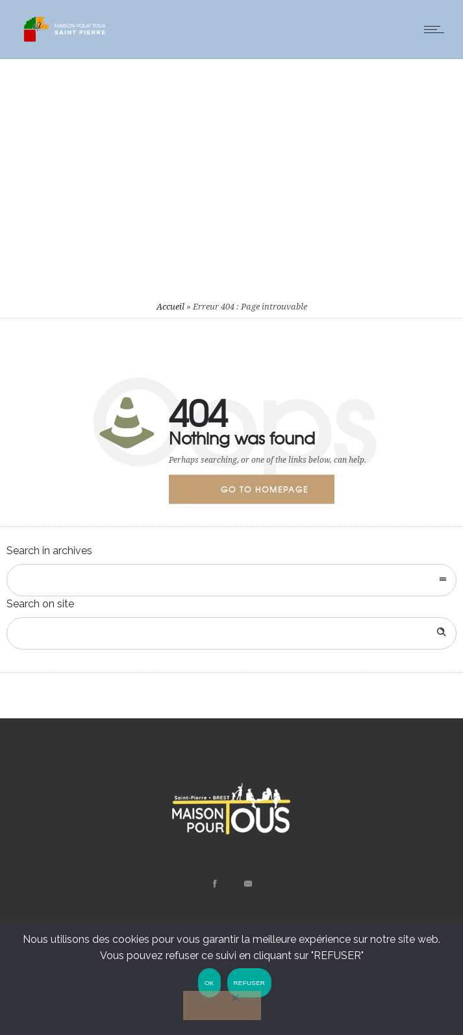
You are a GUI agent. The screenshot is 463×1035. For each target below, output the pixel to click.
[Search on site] (231, 633)
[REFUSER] (222, 1005)
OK (209, 982)
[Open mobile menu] (437, 29)
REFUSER (249, 982)
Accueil (170, 306)
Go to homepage (264, 488)
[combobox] (231, 580)
